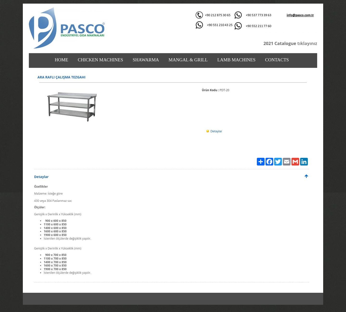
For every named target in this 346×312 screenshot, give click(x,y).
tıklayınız (306, 43)
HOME (61, 59)
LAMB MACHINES (236, 59)
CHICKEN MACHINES (100, 59)
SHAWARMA (146, 59)
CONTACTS (277, 59)
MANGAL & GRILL (188, 59)
